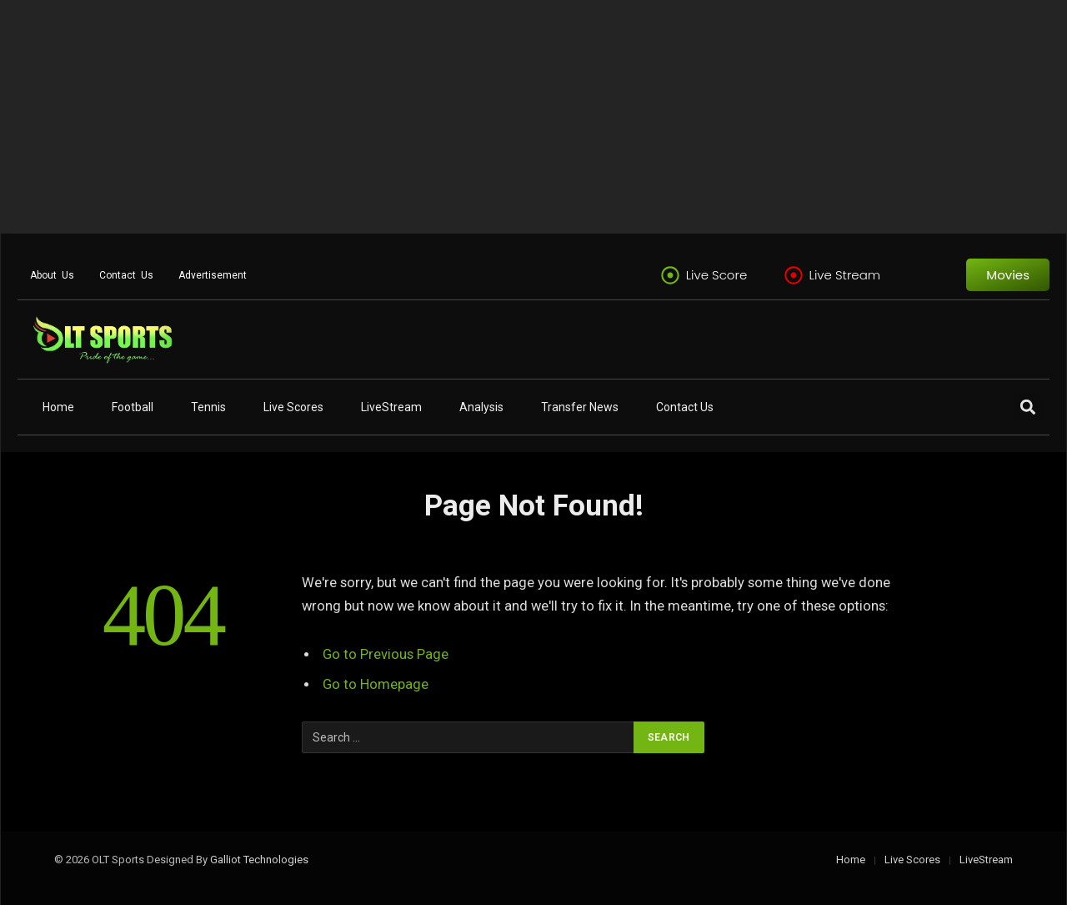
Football (132, 407)
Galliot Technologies (259, 859)
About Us (52, 275)
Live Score (717, 275)
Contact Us (126, 275)
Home (58, 407)
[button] (1027, 407)
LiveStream (391, 407)
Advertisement (212, 275)
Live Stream (845, 275)
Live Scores (293, 407)
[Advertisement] (500, 117)
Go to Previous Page (385, 654)
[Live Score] (670, 275)
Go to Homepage (375, 684)
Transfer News (580, 407)
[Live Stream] (793, 275)
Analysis (481, 407)
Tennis (208, 407)
